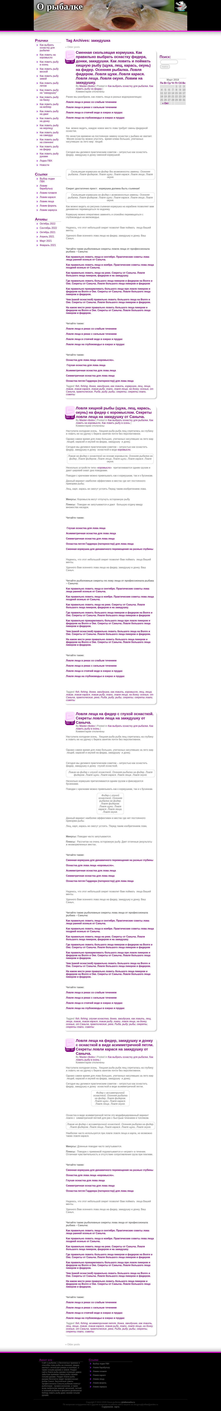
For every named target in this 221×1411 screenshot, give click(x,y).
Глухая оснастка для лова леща (86, 365)
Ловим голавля (48, 192)
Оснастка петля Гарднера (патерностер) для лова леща (100, 381)
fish (77, 386)
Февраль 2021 (48, 245)
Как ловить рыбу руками (49, 155)
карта (116, 1407)
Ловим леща (47, 201)
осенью (144, 389)
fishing (84, 386)
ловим (69, 389)
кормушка (130, 386)
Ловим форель (48, 205)
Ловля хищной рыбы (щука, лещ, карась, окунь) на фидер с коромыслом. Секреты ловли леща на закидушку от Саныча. (114, 412)
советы (70, 394)
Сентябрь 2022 (48, 228)
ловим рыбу (98, 389)
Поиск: (165, 57)
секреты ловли (137, 391)
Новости (44, 165)
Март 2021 (46, 241)
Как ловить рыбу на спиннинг (49, 141)
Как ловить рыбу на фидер (49, 148)
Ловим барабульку (46, 187)
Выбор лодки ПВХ (101, 1363)
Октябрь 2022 (47, 223)
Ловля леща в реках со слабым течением (91, 102)
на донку (134, 389)
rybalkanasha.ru (128, 1402)
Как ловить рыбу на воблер (49, 105)
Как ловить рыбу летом (49, 84)
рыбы (112, 391)
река (96, 697)
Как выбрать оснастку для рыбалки (128, 86)
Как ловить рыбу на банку (49, 98)
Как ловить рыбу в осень (116, 423)
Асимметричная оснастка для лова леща (91, 370)
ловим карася (82, 389)
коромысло (124, 449)
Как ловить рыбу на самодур (49, 134)
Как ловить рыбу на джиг (49, 112)
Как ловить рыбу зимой (49, 77)
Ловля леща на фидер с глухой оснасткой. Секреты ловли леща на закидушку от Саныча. (114, 718)
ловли (109, 389)
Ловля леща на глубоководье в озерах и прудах (95, 117)
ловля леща (121, 389)
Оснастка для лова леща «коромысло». (90, 360)
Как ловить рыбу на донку (49, 119)
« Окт (165, 103)
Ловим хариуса (48, 210)
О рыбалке (60, 7)
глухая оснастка (99, 1018)
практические (84, 391)
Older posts (72, 47)
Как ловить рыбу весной (49, 70)
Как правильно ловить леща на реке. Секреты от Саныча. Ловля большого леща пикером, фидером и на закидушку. (105, 274)
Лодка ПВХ (46, 160)
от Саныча (82, 1024)
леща (147, 386)
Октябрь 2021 (47, 232)
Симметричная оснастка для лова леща (90, 375)
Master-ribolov (87, 86)
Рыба (97, 391)
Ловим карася (48, 197)
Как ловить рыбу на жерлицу (49, 126)
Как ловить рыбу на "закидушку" (49, 91)
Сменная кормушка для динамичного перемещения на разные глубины (109, 549)
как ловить (117, 386)
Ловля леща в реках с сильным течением (91, 107)
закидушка (103, 386)
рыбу (104, 391)
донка (92, 386)
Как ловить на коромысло (48, 56)
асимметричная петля (102, 1323)
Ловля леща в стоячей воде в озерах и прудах (94, 112)
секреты (121, 391)
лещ (140, 386)
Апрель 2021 (47, 236)
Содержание (107, 1407)
